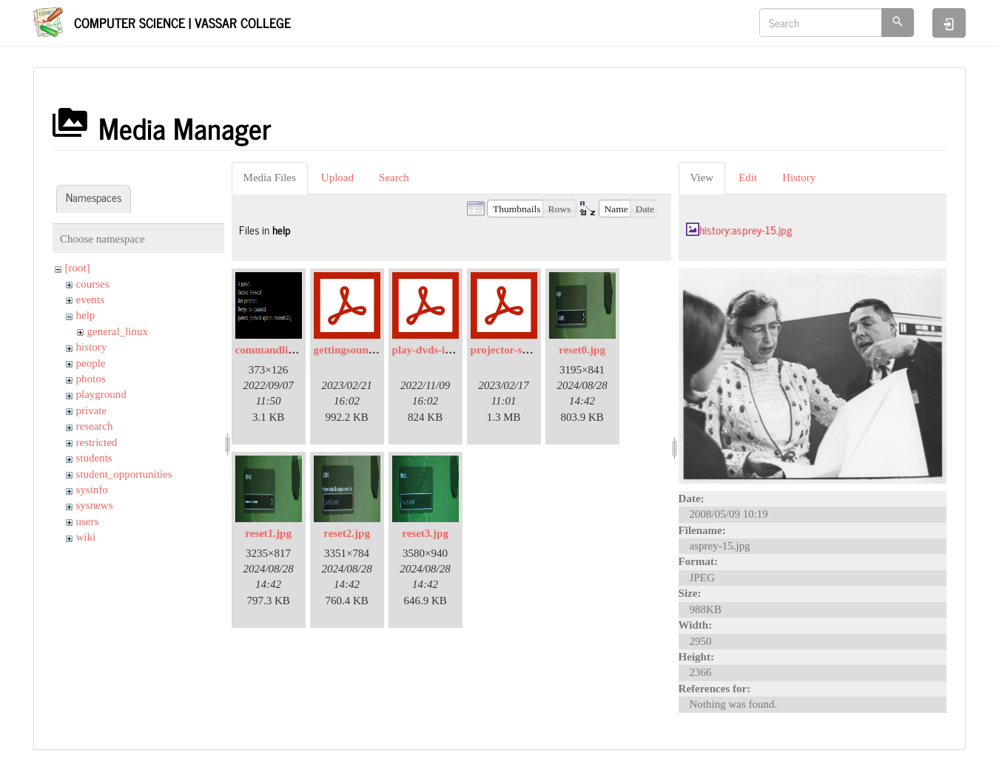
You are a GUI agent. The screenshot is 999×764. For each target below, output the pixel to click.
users (87, 521)
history (91, 347)
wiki (86, 537)
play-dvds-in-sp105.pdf (446, 350)
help (85, 315)
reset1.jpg (268, 533)
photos (91, 379)
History (798, 177)
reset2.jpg (346, 533)
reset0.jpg (582, 350)
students (94, 458)
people (91, 363)
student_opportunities (124, 474)
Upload (337, 177)
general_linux (117, 331)
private (91, 410)
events (90, 299)
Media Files (269, 177)
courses (93, 284)
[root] (77, 268)
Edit (748, 177)
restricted (97, 442)
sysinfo (92, 490)
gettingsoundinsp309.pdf (372, 350)
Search (394, 177)
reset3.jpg (425, 533)
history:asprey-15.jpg (745, 229)
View (702, 177)
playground (101, 394)
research (94, 426)
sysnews (94, 505)
